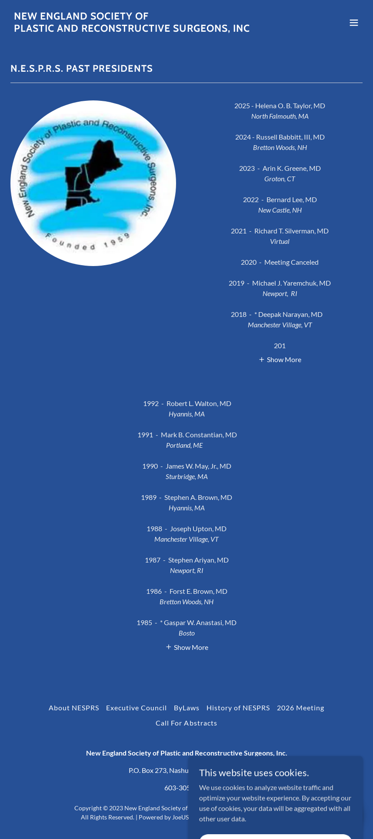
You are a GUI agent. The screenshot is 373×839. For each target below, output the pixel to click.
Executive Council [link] (136, 707)
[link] (132, 29)
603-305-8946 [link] (186, 787)
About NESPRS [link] (74, 707)
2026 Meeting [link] (300, 707)
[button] (354, 22)
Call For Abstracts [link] (186, 723)
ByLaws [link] (187, 707)
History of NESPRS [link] (238, 707)
